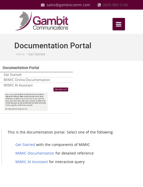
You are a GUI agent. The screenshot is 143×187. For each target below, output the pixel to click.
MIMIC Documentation (34, 153)
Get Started (12, 74)
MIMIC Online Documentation (27, 79)
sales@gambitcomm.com (65, 4)
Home (20, 54)
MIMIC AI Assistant (36, 97)
